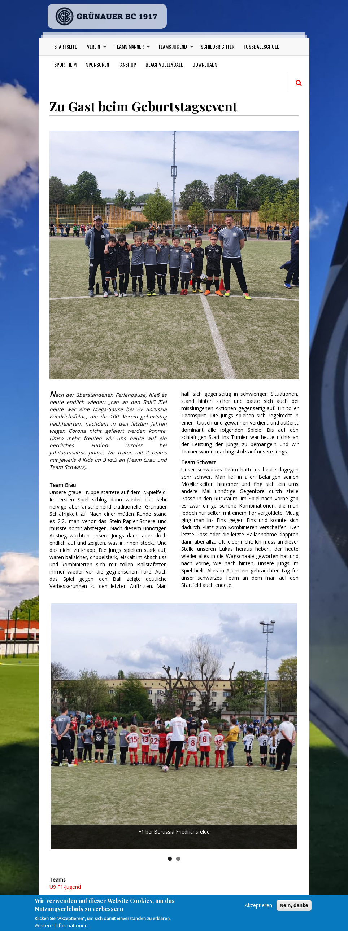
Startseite (65, 46)
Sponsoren (97, 64)
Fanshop (127, 64)
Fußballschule (261, 46)
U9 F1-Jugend (65, 886)
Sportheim (65, 64)
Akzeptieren (258, 908)
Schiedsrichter (217, 46)
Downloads (204, 64)
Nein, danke (294, 909)
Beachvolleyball (164, 64)
